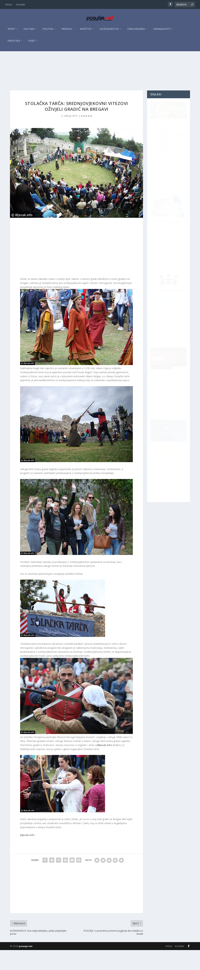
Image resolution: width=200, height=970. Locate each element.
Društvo (85, 30)
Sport (11, 30)
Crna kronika (136, 30)
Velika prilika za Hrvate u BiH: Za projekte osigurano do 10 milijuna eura (165, 328)
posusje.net (25, 966)
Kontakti (20, 4)
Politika (48, 30)
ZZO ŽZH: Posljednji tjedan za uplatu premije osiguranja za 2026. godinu (169, 401)
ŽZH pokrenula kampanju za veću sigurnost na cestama (168, 476)
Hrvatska (14, 42)
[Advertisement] (100, 78)
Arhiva (8, 4)
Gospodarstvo (109, 30)
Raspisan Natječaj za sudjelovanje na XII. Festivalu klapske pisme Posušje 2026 (167, 250)
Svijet (32, 42)
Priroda (67, 30)
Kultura (29, 30)
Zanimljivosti (162, 30)
